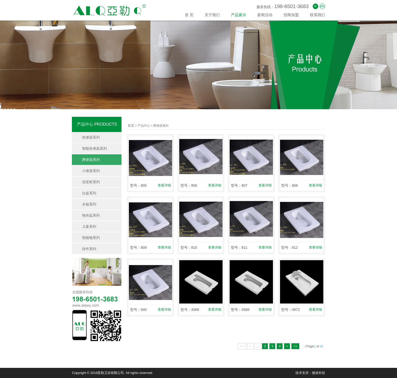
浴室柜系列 (91, 182)
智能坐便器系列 (94, 148)
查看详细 (164, 185)
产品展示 (238, 15)
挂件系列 (89, 249)
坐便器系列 (91, 137)
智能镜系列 (91, 238)
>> (295, 346)
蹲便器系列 (91, 160)
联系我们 (317, 15)
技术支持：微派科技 (310, 373)
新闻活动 (264, 15)
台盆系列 (89, 193)
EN (322, 6)
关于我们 (212, 15)
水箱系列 (89, 204)
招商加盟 (291, 15)
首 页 (189, 15)
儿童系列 (89, 226)
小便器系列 (91, 171)
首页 (131, 125)
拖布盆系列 (91, 215)
